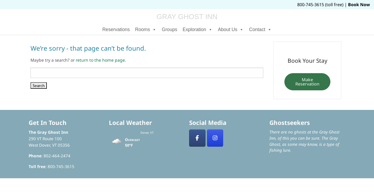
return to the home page (100, 60)
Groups (169, 29)
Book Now (359, 5)
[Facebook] (197, 138)
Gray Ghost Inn (187, 17)
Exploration (198, 29)
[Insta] (215, 138)
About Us (231, 29)
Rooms (146, 29)
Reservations (116, 29)
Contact (260, 29)
